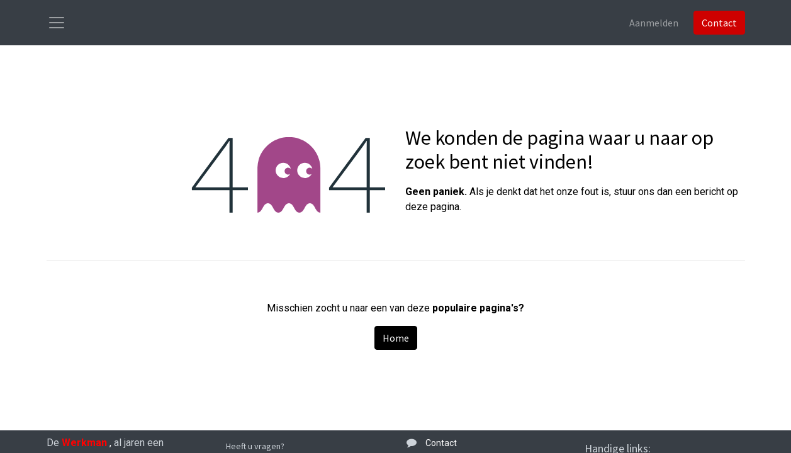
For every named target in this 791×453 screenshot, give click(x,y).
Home (396, 338)
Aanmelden (653, 22)
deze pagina (432, 207)
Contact (719, 22)
